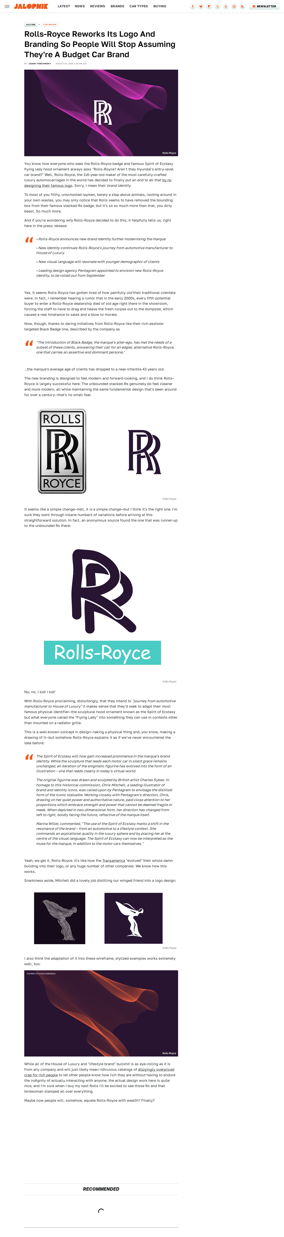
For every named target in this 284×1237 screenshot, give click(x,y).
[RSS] (242, 6)
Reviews (97, 6)
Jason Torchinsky (40, 63)
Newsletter (264, 6)
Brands (117, 6)
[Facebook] (193, 6)
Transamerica (113, 860)
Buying (159, 6)
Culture (31, 24)
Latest (64, 6)
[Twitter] (217, 6)
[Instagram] (234, 6)
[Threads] (226, 6)
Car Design (49, 24)
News (80, 6)
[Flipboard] (209, 6)
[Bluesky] (201, 6)
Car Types (139, 6)
